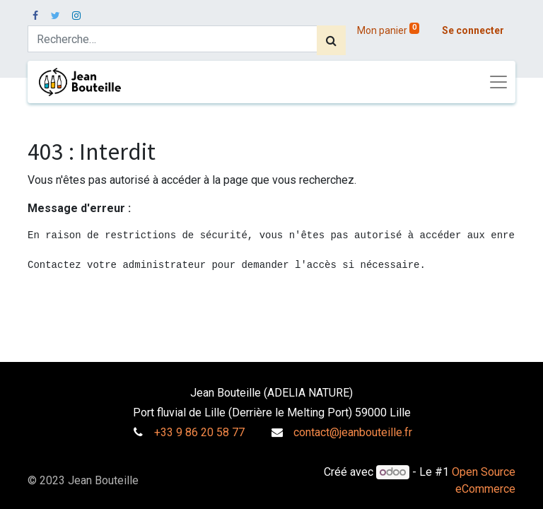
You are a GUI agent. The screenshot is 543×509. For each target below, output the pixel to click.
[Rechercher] (331, 40)
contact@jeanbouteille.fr (352, 432)
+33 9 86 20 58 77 (199, 432)
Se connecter (473, 30)
